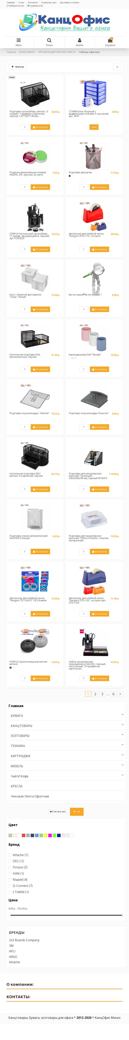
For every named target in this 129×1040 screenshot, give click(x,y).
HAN (18, 873)
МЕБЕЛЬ (17, 766)
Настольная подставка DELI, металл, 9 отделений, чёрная (26, 475)
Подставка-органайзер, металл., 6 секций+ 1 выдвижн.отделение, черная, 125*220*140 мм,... (29, 114)
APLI (12, 951)
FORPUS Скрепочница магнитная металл (28, 663)
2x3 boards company (24, 940)
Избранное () (15, 5)
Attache (20, 855)
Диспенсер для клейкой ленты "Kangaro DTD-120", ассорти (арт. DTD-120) (87, 600)
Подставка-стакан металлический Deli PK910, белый (29, 537)
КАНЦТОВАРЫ (21, 726)
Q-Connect (23, 886)
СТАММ (21, 892)
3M (11, 946)
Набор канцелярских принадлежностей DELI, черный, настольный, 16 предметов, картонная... (87, 665)
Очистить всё (58, 811)
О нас (21, 2)
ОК (76, 811)
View (94, 127)
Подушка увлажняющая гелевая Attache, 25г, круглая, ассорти (28, 173)
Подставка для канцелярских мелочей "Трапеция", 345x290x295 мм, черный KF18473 (88, 476)
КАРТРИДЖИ (20, 756)
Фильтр (18, 66)
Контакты (33, 2)
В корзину (40, 127)
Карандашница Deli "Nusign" (85, 354)
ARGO (13, 957)
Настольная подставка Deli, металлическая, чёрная (25, 356)
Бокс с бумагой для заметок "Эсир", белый (25, 296)
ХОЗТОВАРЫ (20, 735)
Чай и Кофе (19, 776)
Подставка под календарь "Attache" (29, 413)
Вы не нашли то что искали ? (85, 294)
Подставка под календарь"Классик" (89, 413)
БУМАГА (17, 715)
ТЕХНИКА (18, 746)
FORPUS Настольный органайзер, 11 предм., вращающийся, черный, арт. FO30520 (30, 236)
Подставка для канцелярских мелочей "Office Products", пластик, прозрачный (89, 538)
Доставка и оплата (69, 2)
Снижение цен (49, 2)
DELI (18, 861)
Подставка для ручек (80, 172)
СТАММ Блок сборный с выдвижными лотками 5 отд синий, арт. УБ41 (89, 114)
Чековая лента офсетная (30, 796)
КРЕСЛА (16, 786)
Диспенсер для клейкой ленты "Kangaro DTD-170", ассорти (86, 235)
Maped (20, 879)
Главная (11, 2)
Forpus (20, 867)
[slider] (10, 915)
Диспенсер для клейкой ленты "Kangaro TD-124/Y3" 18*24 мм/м (28, 599)
